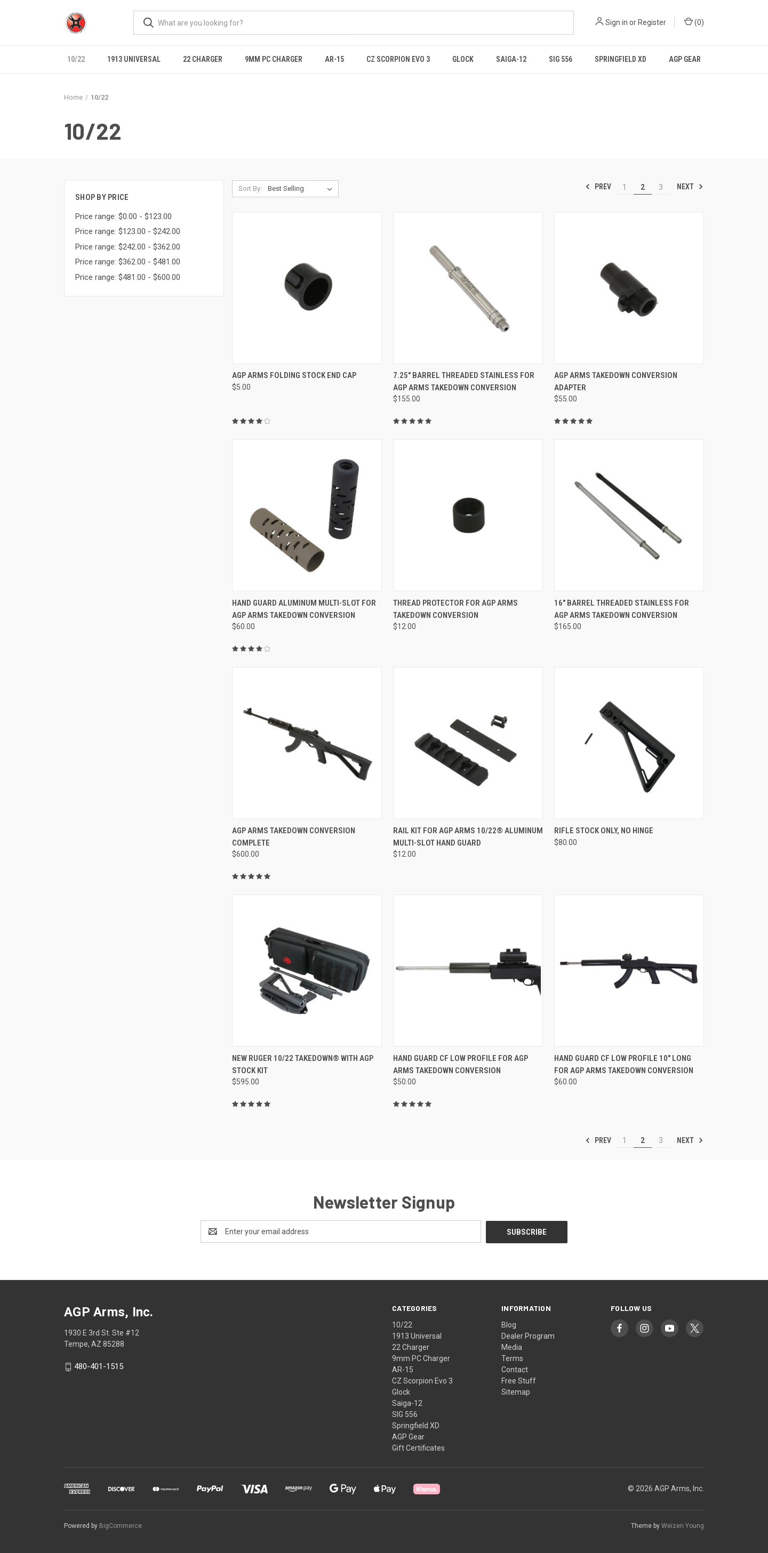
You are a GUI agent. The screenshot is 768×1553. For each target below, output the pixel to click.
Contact (514, 1369)
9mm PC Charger (273, 59)
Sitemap (515, 1391)
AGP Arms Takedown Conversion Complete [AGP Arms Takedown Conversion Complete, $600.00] (293, 837)
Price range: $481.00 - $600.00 (127, 277)
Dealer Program (528, 1335)
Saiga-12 (511, 59)
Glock (463, 59)
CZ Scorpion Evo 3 (398, 59)
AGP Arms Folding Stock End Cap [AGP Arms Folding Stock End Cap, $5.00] (294, 375)
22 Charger (202, 59)
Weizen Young (682, 1526)
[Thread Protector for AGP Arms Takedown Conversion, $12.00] (468, 515)
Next (690, 186)
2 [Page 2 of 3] (643, 187)
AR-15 (334, 59)
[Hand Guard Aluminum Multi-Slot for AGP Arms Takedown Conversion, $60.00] (307, 515)
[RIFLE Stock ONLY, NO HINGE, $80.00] (629, 743)
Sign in (616, 22)
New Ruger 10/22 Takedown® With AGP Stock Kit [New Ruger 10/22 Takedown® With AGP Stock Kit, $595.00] (302, 1064)
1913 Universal (134, 59)
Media (511, 1346)
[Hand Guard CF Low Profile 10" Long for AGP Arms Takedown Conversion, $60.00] (629, 970)
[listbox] (302, 189)
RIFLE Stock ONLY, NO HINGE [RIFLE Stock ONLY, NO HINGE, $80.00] (603, 830)
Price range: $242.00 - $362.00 (127, 247)
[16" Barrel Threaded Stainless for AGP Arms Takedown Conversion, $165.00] (629, 515)
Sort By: (250, 188)
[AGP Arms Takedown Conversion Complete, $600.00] (307, 743)
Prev (598, 186)
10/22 (76, 59)
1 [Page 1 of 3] (624, 187)
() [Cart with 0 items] (694, 22)
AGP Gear (685, 59)
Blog (508, 1324)
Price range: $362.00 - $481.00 (127, 262)
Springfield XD (620, 59)
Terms (512, 1358)
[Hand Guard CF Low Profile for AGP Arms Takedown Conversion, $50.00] (468, 970)
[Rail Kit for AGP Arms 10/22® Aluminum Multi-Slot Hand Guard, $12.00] (468, 743)
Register (652, 22)
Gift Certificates (418, 1447)
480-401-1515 (98, 1366)
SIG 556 (560, 59)
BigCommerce (120, 1526)
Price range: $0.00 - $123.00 (123, 216)
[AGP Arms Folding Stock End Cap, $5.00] (307, 288)
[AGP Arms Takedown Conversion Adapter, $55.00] (629, 288)
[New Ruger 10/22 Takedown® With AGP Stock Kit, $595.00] (307, 970)
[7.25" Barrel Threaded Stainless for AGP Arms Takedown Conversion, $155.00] (468, 288)
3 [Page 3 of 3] (661, 187)
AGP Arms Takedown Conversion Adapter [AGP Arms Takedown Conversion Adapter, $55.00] (615, 381)
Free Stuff (518, 1380)
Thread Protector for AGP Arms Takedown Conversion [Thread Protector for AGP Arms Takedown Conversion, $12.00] (455, 609)
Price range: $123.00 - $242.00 (127, 231)
